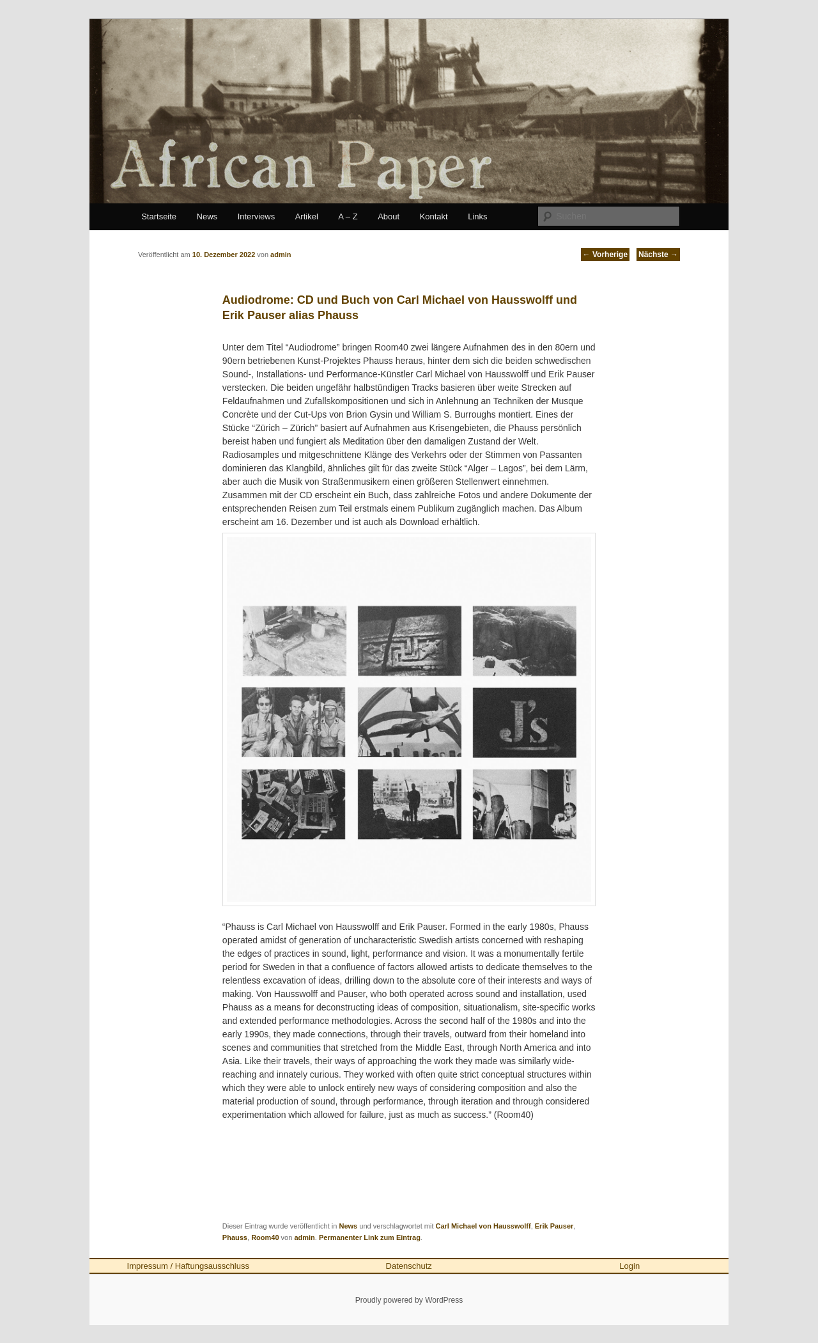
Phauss (234, 1237)
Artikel (306, 216)
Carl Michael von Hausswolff (483, 1226)
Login (629, 1266)
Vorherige (605, 254)
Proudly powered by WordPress (409, 1300)
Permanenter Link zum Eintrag (370, 1237)
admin (304, 1237)
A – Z (347, 216)
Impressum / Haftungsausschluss (188, 1266)
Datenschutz (409, 1266)
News (207, 216)
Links (477, 216)
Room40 (265, 1237)
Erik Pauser (554, 1226)
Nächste (658, 254)
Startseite (158, 216)
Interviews (256, 216)
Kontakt (434, 216)
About (388, 216)
